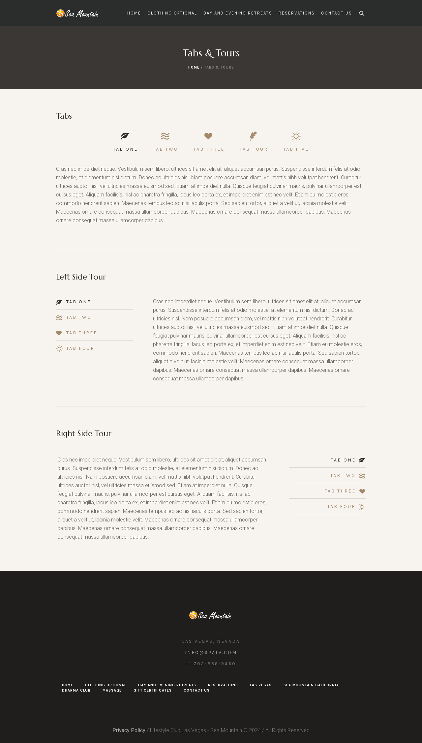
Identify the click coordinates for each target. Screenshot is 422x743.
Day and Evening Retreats (167, 685)
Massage (112, 690)
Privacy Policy (128, 730)
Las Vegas (261, 685)
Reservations (223, 685)
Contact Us (197, 690)
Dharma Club (76, 690)
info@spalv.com (211, 652)
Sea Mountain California (311, 685)
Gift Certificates (153, 690)
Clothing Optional (105, 685)
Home (193, 67)
